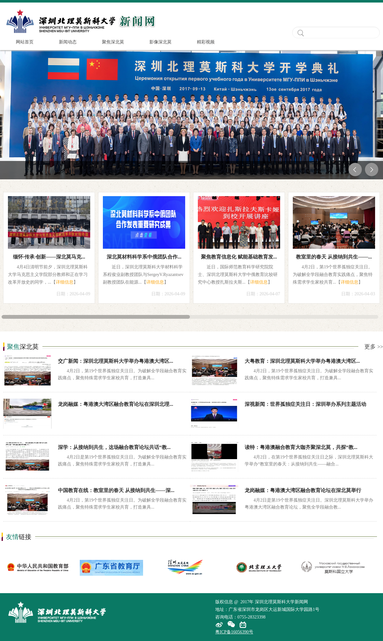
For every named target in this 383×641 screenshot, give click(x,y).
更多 (373, 346)
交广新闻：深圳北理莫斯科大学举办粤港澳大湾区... (115, 361)
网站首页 (25, 42)
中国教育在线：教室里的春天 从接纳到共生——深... (116, 490)
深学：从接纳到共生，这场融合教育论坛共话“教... (114, 447)
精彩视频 (206, 42)
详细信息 (64, 282)
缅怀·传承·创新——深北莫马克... (49, 257)
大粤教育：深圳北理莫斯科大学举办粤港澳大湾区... (302, 361)
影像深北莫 (160, 42)
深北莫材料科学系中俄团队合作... (144, 257)
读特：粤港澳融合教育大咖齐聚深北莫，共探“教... (301, 447)
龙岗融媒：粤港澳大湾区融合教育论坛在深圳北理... (115, 404)
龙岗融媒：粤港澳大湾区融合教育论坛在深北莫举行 (303, 490)
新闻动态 (68, 42)
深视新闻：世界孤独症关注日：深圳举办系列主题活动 (305, 404)
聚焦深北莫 (113, 42)
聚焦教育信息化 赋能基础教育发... (239, 257)
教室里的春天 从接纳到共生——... (334, 257)
